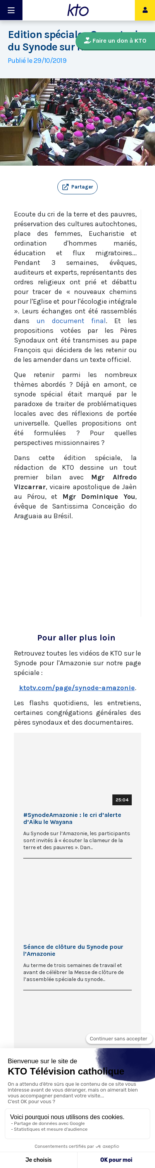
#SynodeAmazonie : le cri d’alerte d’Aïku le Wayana (72, 818)
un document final (71, 321)
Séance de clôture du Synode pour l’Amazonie (73, 950)
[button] (77, 187)
